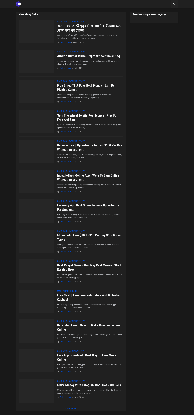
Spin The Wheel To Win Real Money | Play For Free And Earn (87, 117)
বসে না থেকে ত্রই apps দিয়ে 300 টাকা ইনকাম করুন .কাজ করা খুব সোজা (89, 28)
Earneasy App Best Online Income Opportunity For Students (88, 207)
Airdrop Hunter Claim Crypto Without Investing (88, 56)
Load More (70, 408)
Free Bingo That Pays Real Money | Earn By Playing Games (85, 88)
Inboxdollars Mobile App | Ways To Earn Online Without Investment (88, 177)
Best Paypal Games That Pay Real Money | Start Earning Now (89, 267)
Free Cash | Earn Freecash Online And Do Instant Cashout (89, 297)
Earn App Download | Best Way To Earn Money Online (87, 357)
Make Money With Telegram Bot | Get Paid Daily (89, 385)
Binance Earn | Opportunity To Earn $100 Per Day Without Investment (89, 147)
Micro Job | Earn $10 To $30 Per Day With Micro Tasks (89, 237)
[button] (174, 4)
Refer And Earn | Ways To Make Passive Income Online (88, 327)
